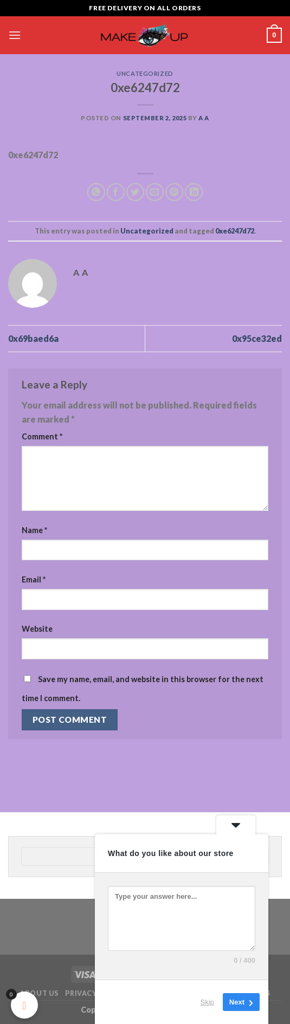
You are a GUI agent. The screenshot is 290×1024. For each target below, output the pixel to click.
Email (34, 579)
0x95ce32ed (257, 338)
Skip (207, 1002)
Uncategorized (145, 73)
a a (203, 117)
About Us (39, 993)
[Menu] (14, 35)
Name (34, 530)
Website (37, 628)
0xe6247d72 (234, 230)
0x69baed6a (33, 338)
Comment (42, 436)
